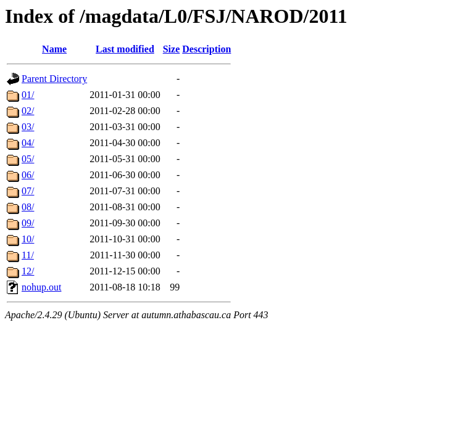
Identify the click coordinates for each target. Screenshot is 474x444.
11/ (28, 255)
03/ (28, 126)
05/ (28, 159)
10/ (28, 239)
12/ (28, 271)
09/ (28, 223)
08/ (28, 207)
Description (206, 49)
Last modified (125, 49)
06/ (28, 175)
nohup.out (41, 287)
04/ (28, 143)
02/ (28, 110)
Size (171, 49)
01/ (28, 94)
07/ (28, 191)
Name (54, 49)
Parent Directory (54, 78)
